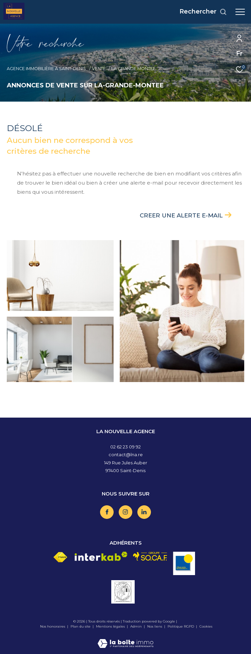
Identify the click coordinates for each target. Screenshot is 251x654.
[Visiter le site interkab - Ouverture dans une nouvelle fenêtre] (101, 556)
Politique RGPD (181, 626)
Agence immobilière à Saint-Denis (47, 68)
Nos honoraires (52, 626)
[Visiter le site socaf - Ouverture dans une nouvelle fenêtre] (150, 556)
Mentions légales (111, 626)
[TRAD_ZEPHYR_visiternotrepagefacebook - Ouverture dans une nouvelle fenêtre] (107, 512)
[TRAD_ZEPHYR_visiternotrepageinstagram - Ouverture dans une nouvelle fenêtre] (125, 512)
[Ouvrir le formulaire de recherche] (203, 12)
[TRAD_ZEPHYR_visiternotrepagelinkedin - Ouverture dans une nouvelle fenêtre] (144, 512)
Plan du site (81, 626)
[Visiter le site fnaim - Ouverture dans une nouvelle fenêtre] (60, 557)
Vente (99, 68)
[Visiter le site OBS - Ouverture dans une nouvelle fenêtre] (184, 563)
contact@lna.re (126, 454)
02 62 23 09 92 (125, 446)
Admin (136, 626)
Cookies (205, 627)
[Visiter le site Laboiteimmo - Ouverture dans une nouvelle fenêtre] (125, 639)
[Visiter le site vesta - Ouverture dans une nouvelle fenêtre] (123, 592)
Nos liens (155, 626)
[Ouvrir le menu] (240, 12)
